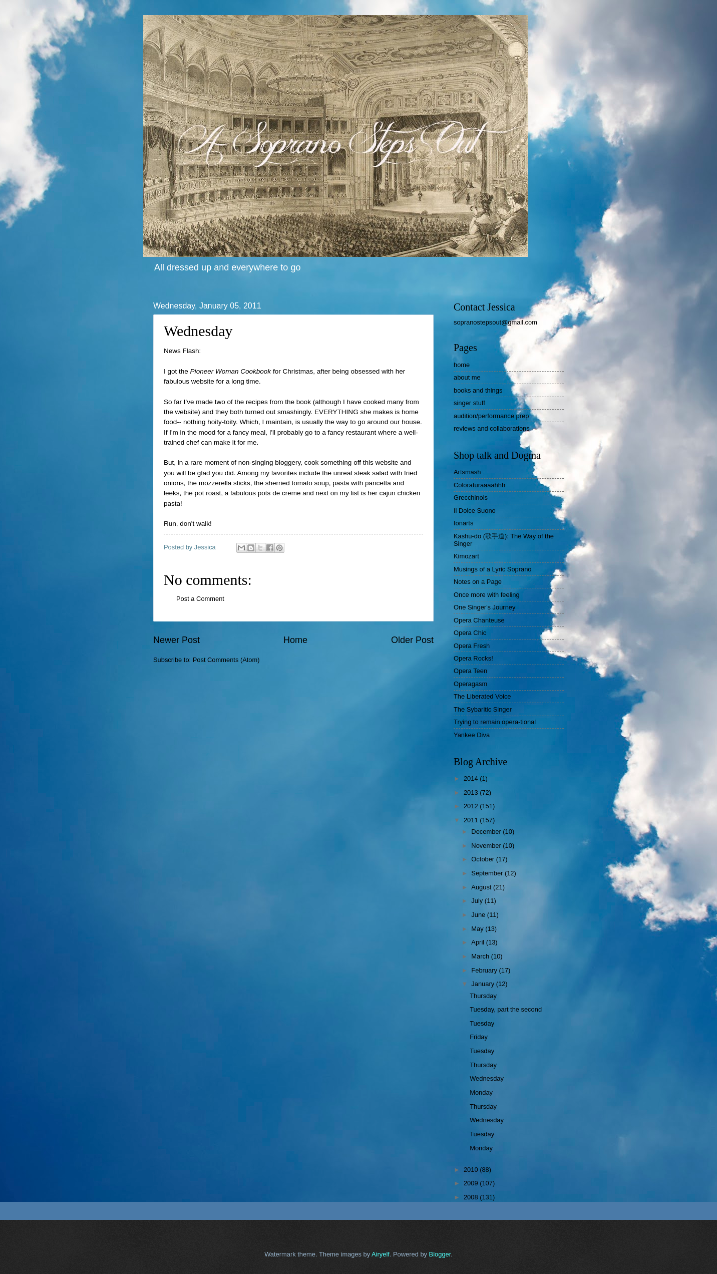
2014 (472, 778)
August (482, 887)
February (485, 970)
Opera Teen (470, 671)
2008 (472, 1197)
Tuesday (482, 1023)
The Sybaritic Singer (483, 709)
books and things (478, 390)
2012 (472, 806)
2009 (472, 1183)
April (478, 942)
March (481, 956)
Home (295, 640)
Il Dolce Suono (475, 510)
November (487, 845)
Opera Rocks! (473, 658)
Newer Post (176, 640)
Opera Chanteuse (479, 620)
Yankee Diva (472, 735)
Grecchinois (471, 497)
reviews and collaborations (492, 428)
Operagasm (470, 684)
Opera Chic (470, 632)
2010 (472, 1169)
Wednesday (487, 1078)
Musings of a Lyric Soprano (493, 569)
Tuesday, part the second (506, 1009)
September (488, 873)
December (487, 831)
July (477, 900)
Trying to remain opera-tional (495, 722)
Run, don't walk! (188, 523)
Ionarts (463, 523)
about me (467, 377)
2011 (472, 820)
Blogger (440, 1254)
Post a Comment (200, 598)
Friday (479, 1037)
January (483, 984)
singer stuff (469, 403)
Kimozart (466, 556)
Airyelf (381, 1254)
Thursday (483, 996)
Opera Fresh (472, 646)
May (478, 928)
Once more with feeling (487, 594)
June (479, 914)
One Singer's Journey (484, 607)
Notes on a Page (478, 581)
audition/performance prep (491, 416)
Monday (481, 1092)
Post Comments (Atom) (226, 660)
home (462, 365)
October (483, 859)
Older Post (412, 640)
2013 (472, 792)
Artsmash (467, 472)
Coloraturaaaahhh (479, 485)
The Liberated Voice (482, 696)
